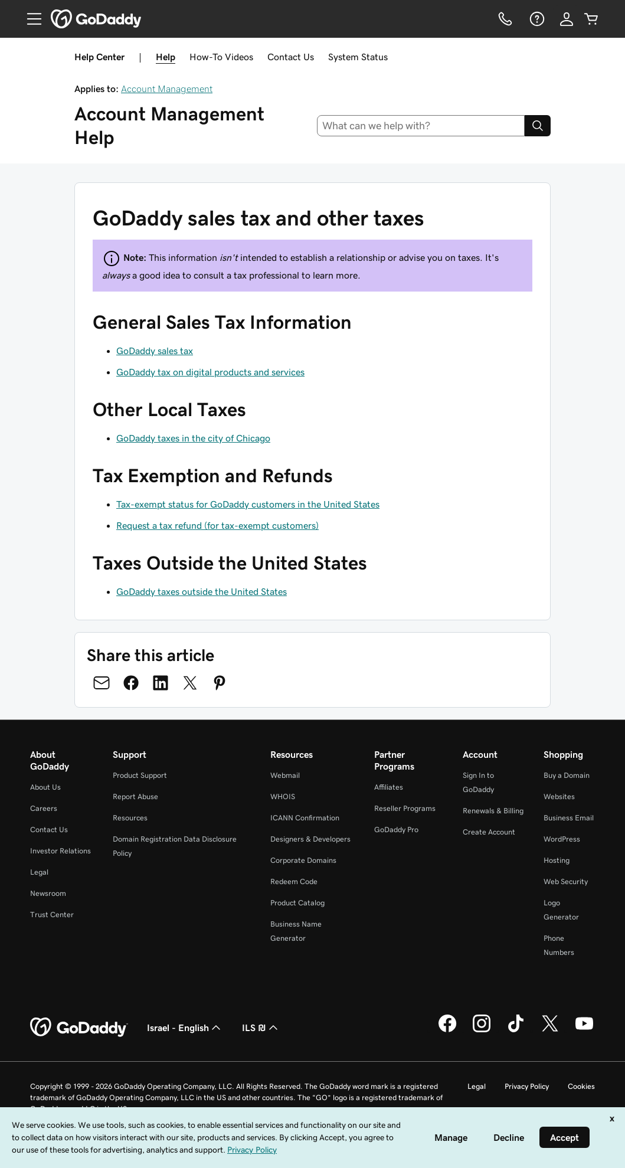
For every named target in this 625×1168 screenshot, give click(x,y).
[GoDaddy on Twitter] (550, 1030)
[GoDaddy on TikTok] (515, 1030)
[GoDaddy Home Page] (79, 1027)
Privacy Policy (527, 1086)
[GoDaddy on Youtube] (584, 1030)
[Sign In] (566, 18)
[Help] (536, 18)
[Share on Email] (101, 682)
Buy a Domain (567, 775)
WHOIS (282, 796)
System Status (358, 56)
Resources (130, 818)
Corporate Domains (303, 860)
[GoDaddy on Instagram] (481, 1030)
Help (165, 56)
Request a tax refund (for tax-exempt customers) (217, 525)
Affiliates (388, 787)
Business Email (569, 818)
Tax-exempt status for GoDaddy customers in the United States (247, 504)
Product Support (140, 775)
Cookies (581, 1086)
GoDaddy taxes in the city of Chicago (193, 438)
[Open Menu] (29, 19)
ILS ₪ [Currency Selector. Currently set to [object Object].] (261, 1027)
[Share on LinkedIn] (160, 682)
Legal (39, 872)
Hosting (557, 860)
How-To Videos (221, 56)
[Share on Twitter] (190, 682)
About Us (45, 787)
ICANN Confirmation (304, 818)
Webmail (285, 775)
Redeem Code (294, 881)
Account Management (166, 88)
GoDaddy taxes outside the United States (201, 591)
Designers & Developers (310, 839)
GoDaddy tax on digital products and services (210, 372)
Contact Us (290, 56)
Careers (43, 808)
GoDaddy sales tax (154, 350)
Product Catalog (297, 903)
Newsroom (48, 893)
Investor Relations (60, 851)
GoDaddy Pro (396, 829)
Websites (559, 796)
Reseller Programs (405, 808)
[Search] (538, 125)
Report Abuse (135, 796)
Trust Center (52, 914)
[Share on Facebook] (131, 682)
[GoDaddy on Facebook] (447, 1030)
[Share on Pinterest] (219, 682)
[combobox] (420, 125)
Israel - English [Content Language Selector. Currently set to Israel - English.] (185, 1027)
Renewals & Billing (493, 810)
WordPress (562, 839)
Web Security (566, 881)
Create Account (489, 832)
